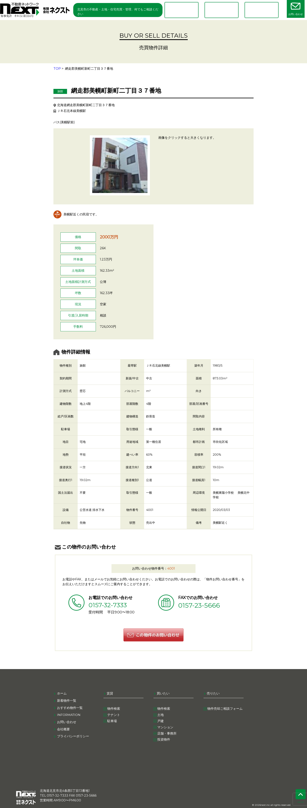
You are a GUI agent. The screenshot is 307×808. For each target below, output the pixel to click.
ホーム (62, 694)
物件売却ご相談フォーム (225, 709)
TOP (57, 68)
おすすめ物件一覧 (70, 708)
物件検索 (113, 709)
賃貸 (110, 694)
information (69, 716)
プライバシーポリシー (73, 737)
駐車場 (112, 722)
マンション (166, 729)
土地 (161, 716)
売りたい (213, 694)
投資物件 (164, 741)
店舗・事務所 (167, 735)
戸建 (161, 722)
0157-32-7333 (108, 605)
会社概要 (63, 730)
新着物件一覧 (66, 701)
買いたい (163, 694)
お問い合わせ (66, 723)
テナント (113, 716)
